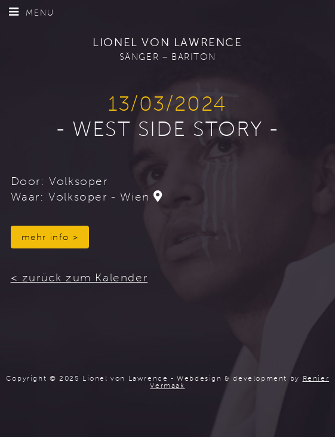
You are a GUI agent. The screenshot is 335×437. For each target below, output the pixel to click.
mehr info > (50, 236)
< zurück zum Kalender (79, 277)
